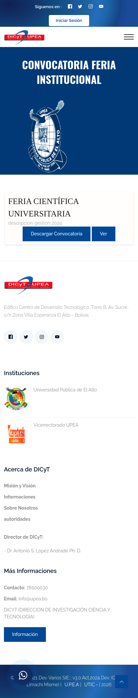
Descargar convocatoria (56, 233)
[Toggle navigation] (129, 36)
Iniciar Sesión (69, 20)
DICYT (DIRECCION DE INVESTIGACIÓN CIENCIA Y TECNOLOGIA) (57, 613)
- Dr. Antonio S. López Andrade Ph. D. (42, 543)
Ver (103, 233)
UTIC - (91, 684)
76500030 (26, 587)
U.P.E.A (72, 684)
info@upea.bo (26, 598)
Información (25, 634)
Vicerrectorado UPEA (41, 425)
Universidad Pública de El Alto (50, 390)
